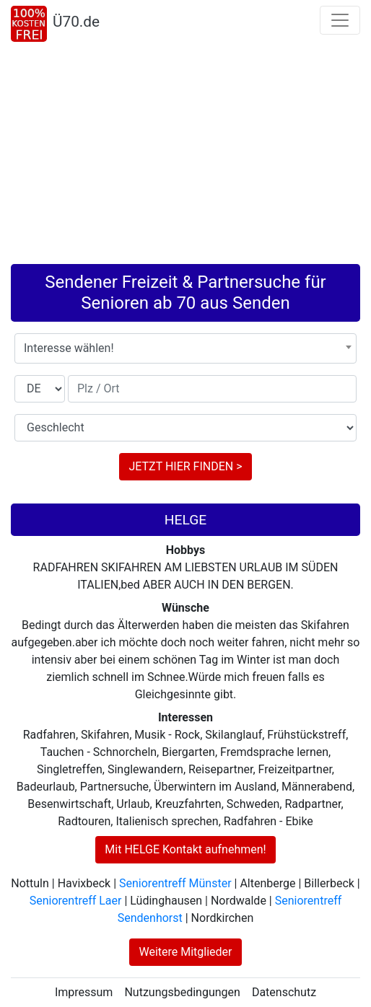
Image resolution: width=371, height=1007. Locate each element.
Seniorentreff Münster (175, 883)
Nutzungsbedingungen (182, 992)
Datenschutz (284, 992)
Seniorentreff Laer (76, 900)
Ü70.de (76, 21)
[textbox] (185, 348)
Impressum (84, 992)
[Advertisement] (185, 156)
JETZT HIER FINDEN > (185, 466)
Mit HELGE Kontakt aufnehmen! (185, 849)
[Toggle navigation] (340, 20)
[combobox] (185, 348)
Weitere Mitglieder (185, 952)
